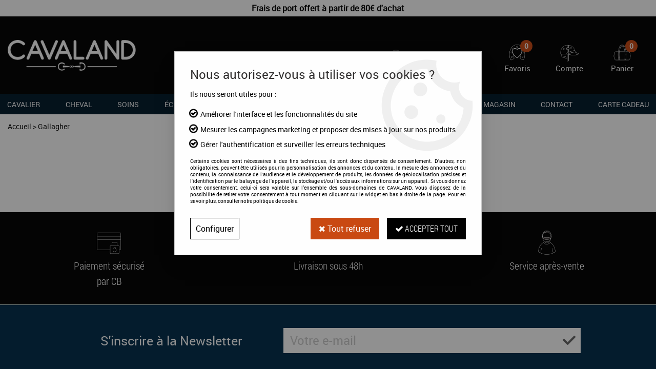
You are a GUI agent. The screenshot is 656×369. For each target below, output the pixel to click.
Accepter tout (426, 228)
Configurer (215, 228)
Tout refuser (345, 228)
